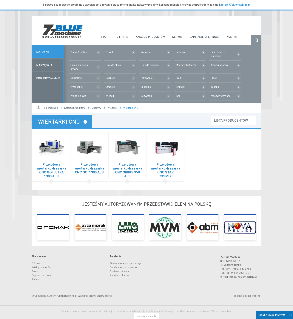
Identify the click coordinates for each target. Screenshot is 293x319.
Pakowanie (146, 78)
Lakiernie (181, 52)
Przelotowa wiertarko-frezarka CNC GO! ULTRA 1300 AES (51, 170)
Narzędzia (44, 65)
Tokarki (215, 87)
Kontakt (35, 279)
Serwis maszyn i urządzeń (124, 267)
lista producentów (231, 120)
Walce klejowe (78, 95)
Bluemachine (51, 107)
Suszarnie (146, 87)
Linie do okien (113, 65)
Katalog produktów (74, 107)
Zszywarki (146, 95)
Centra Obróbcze (79, 52)
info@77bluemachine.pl (235, 4)
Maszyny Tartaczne (186, 65)
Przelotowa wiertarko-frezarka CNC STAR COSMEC (165, 170)
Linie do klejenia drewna (79, 67)
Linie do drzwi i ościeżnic (219, 54)
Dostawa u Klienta (119, 271)
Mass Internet (253, 295)
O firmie (36, 263)
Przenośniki (76, 87)
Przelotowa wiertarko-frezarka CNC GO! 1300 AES (89, 168)
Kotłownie (146, 52)
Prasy (214, 78)
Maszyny (43, 52)
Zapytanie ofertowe (42, 275)
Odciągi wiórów (219, 65)
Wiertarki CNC (130, 107)
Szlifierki (180, 87)
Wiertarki (110, 95)
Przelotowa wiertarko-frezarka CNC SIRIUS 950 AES (127, 170)
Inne (178, 95)
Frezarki (110, 52)
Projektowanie (48, 79)
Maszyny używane (220, 95)
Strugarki (110, 87)
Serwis (35, 271)
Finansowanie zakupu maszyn (125, 263)
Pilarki (179, 78)
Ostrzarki (110, 78)
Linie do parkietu (150, 65)
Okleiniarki (76, 78)
